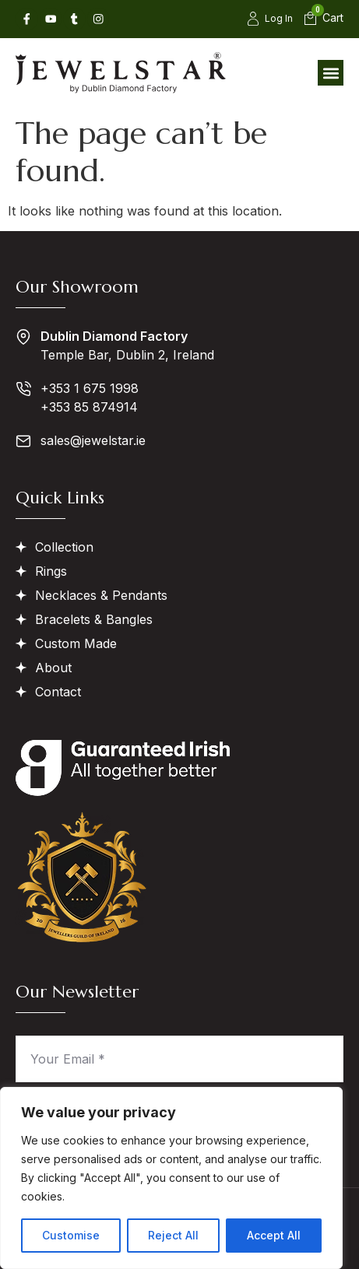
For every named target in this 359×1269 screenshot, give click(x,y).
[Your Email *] (179, 1059)
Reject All (173, 1235)
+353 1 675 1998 (89, 388)
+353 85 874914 (89, 407)
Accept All (274, 1235)
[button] (330, 73)
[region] (171, 1178)
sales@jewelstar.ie (93, 440)
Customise (71, 1235)
